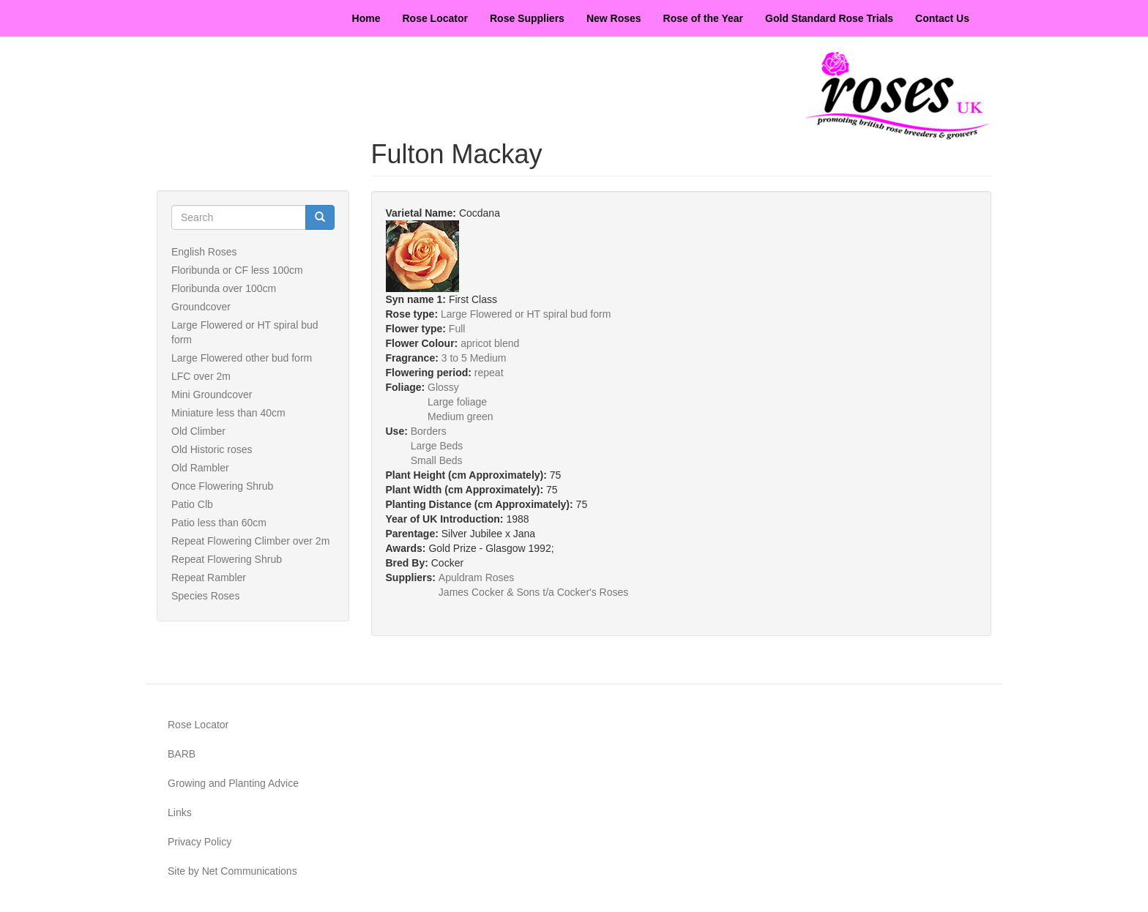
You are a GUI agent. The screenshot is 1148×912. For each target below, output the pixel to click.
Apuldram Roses (477, 577)
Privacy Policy (199, 842)
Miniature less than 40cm (228, 413)
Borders (429, 431)
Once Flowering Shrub (222, 486)
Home (366, 18)
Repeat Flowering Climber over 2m (250, 541)
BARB (181, 754)
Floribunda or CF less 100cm (237, 270)
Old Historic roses (211, 449)
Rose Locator (435, 18)
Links (180, 812)
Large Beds (437, 446)
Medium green (460, 416)
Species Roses (205, 596)
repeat (489, 372)
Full (457, 328)
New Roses (613, 18)
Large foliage (457, 402)
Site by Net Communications (232, 871)
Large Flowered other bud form (241, 358)
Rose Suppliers (527, 18)
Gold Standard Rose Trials (829, 18)
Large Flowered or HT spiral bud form (526, 314)
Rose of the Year (703, 18)
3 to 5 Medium (474, 358)
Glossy (443, 387)
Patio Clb (192, 504)
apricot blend (490, 343)
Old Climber (198, 431)
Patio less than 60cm (218, 522)
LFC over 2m (201, 376)
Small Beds (437, 460)
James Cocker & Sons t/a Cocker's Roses (533, 592)
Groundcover (201, 307)
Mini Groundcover (212, 394)
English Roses (204, 252)
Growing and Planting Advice (233, 783)
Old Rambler (200, 468)
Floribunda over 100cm (223, 288)
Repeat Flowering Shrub (226, 559)
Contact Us (942, 18)
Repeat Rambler (208, 577)
